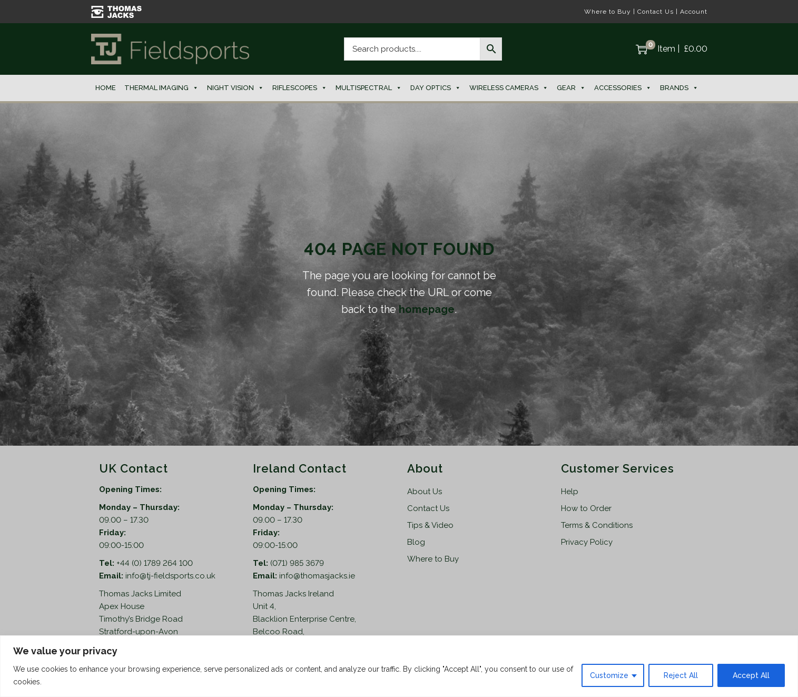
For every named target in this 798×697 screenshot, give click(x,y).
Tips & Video (430, 525)
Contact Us (655, 11)
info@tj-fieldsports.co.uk (170, 576)
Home (105, 88)
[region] (399, 666)
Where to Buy (607, 11)
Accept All (751, 675)
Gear (571, 88)
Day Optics (435, 88)
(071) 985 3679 (297, 563)
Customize (609, 675)
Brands (679, 88)
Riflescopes (299, 88)
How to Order (586, 508)
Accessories (623, 88)
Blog (416, 542)
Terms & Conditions (597, 525)
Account (693, 11)
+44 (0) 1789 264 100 (154, 563)
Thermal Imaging (161, 88)
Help (569, 491)
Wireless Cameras (508, 88)
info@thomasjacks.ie (317, 576)
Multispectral (369, 88)
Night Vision (235, 88)
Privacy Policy (587, 542)
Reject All (681, 675)
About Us (424, 491)
